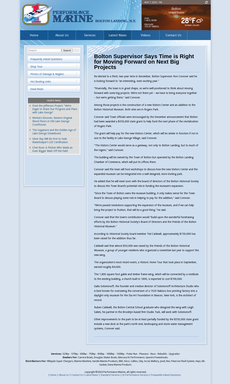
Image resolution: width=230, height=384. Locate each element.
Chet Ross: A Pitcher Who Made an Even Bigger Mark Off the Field (52, 149)
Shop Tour (36, 66)
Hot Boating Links (40, 81)
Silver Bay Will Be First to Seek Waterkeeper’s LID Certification (50, 140)
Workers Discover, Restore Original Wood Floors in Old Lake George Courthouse (52, 121)
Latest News (118, 35)
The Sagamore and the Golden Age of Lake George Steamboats (54, 131)
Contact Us (173, 35)
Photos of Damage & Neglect (47, 74)
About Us (62, 35)
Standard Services (110, 375)
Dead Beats (36, 89)
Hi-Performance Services (135, 375)
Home (34, 35)
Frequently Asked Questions (46, 59)
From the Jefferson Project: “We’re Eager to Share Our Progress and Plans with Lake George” (54, 109)
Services (90, 35)
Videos (145, 35)
